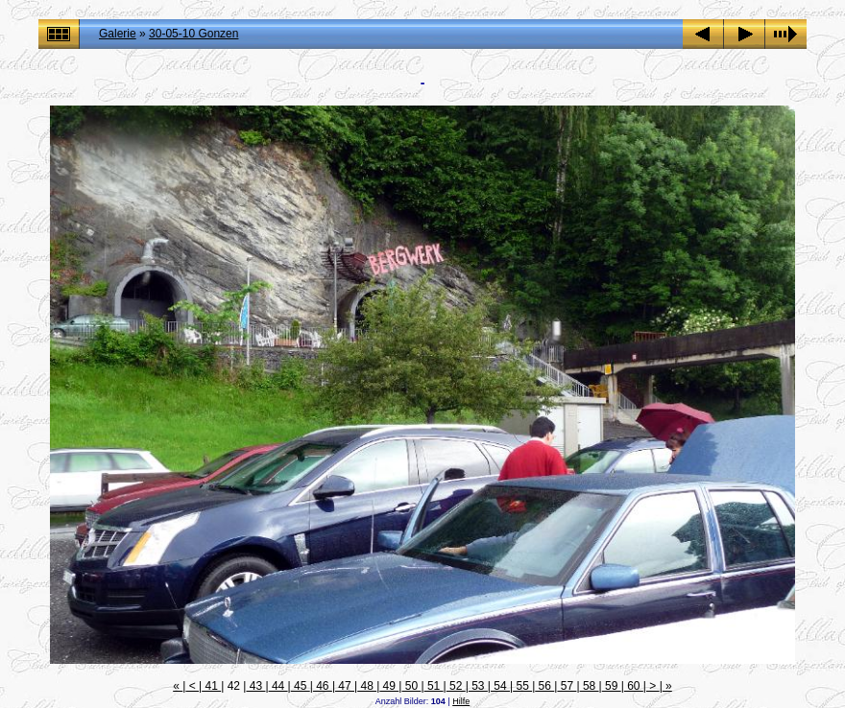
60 (633, 686)
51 (434, 686)
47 (344, 686)
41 (211, 686)
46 (322, 686)
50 (411, 686)
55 (522, 686)
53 (478, 686)
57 (566, 686)
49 (388, 686)
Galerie (117, 33)
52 (456, 686)
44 (278, 686)
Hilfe (461, 701)
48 (366, 686)
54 (500, 686)
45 (300, 686)
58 (589, 686)
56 (544, 686)
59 (611, 686)
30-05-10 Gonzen (193, 33)
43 (255, 686)
